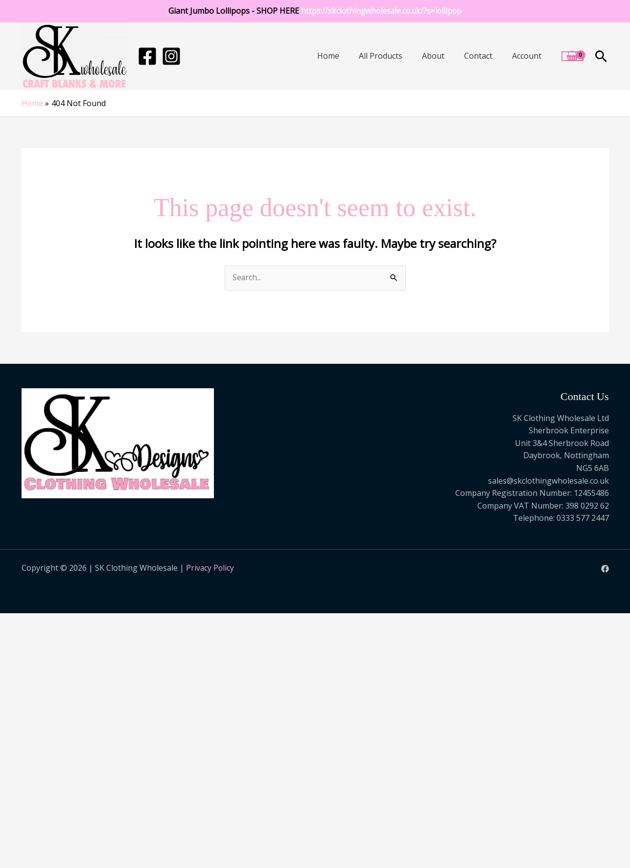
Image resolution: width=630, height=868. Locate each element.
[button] (601, 56)
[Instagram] (171, 56)
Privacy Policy (210, 568)
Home (328, 55)
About (433, 55)
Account (526, 55)
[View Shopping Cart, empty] (572, 56)
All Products (380, 55)
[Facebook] (147, 56)
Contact (478, 55)
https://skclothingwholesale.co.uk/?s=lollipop (381, 10)
